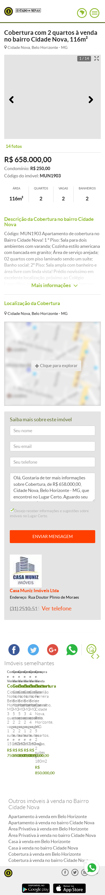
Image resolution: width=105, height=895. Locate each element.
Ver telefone (56, 608)
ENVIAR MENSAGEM (52, 536)
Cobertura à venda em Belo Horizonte (44, 817)
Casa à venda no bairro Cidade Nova (43, 811)
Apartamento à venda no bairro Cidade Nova (51, 786)
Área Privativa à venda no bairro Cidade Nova (52, 799)
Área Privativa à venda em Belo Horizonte (48, 792)
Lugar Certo (8, 11)
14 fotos (14, 146)
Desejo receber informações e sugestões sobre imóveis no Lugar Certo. (49, 513)
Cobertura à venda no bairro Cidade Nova (48, 824)
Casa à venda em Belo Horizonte (39, 805)
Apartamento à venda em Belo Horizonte (47, 780)
